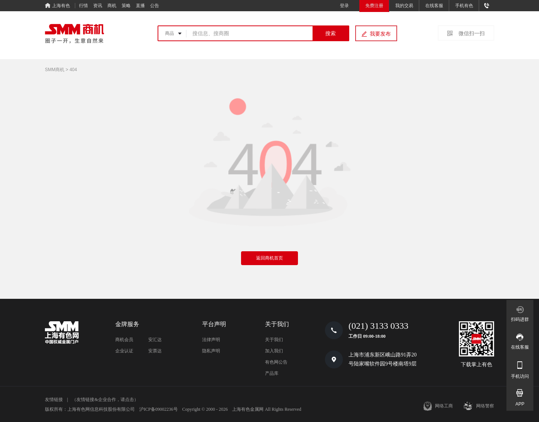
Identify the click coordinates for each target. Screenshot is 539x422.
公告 (154, 5)
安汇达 (155, 339)
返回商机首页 (269, 258)
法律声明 (211, 339)
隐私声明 (211, 350)
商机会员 (124, 339)
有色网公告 (276, 362)
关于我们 (274, 339)
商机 (111, 5)
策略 (126, 5)
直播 (140, 5)
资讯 (97, 5)
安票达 (155, 350)
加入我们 (274, 350)
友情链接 (54, 399)
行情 (83, 5)
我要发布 (380, 34)
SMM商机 (54, 69)
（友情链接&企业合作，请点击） (105, 399)
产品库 (271, 373)
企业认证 (124, 350)
